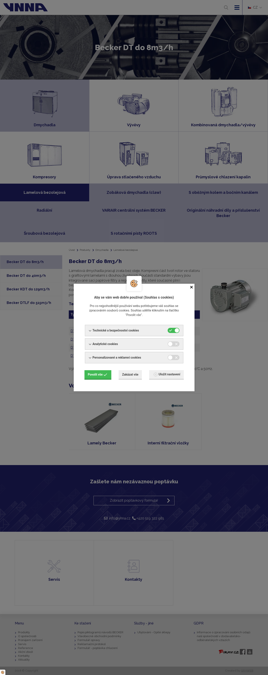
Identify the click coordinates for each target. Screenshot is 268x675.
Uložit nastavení (166, 374)
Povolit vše (97, 374)
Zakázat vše (130, 374)
